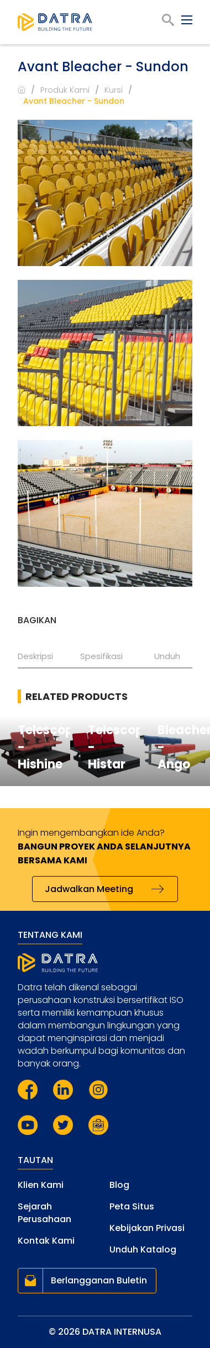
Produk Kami (65, 89)
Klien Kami (41, 1185)
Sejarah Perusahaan (44, 1212)
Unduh (167, 656)
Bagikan (37, 620)
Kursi (113, 89)
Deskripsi (35, 656)
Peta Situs (131, 1206)
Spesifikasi (101, 656)
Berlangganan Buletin (99, 1280)
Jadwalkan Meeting (89, 889)
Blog (119, 1185)
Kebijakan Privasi (147, 1228)
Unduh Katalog (142, 1249)
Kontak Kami (46, 1240)
